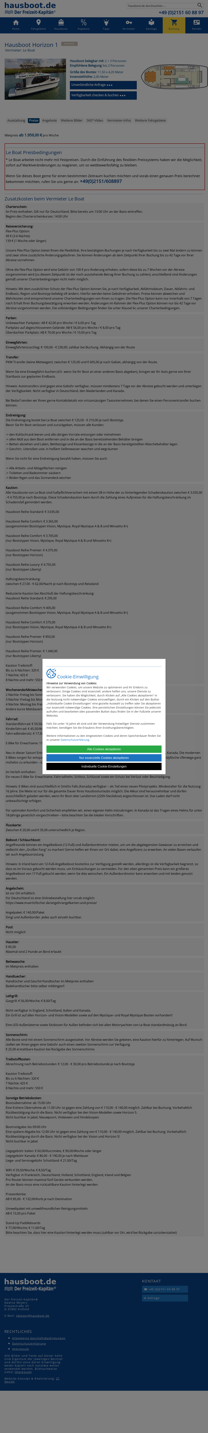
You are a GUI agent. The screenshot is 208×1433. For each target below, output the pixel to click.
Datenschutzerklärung (75, 740)
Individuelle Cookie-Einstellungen (104, 766)
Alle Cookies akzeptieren (104, 749)
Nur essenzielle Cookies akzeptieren (104, 757)
